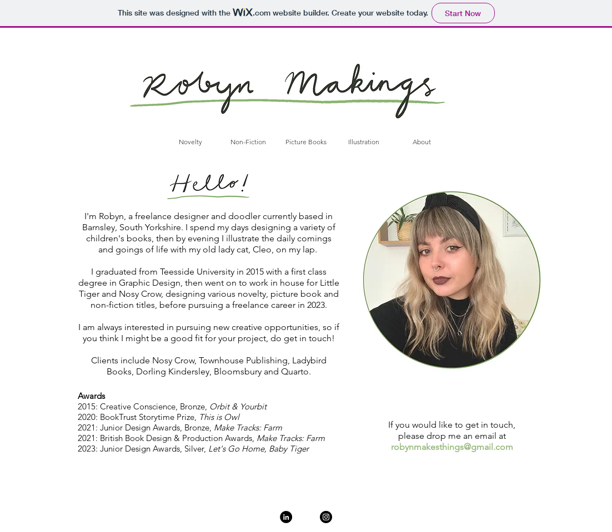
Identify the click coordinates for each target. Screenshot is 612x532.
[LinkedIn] (286, 517)
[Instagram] (326, 517)
